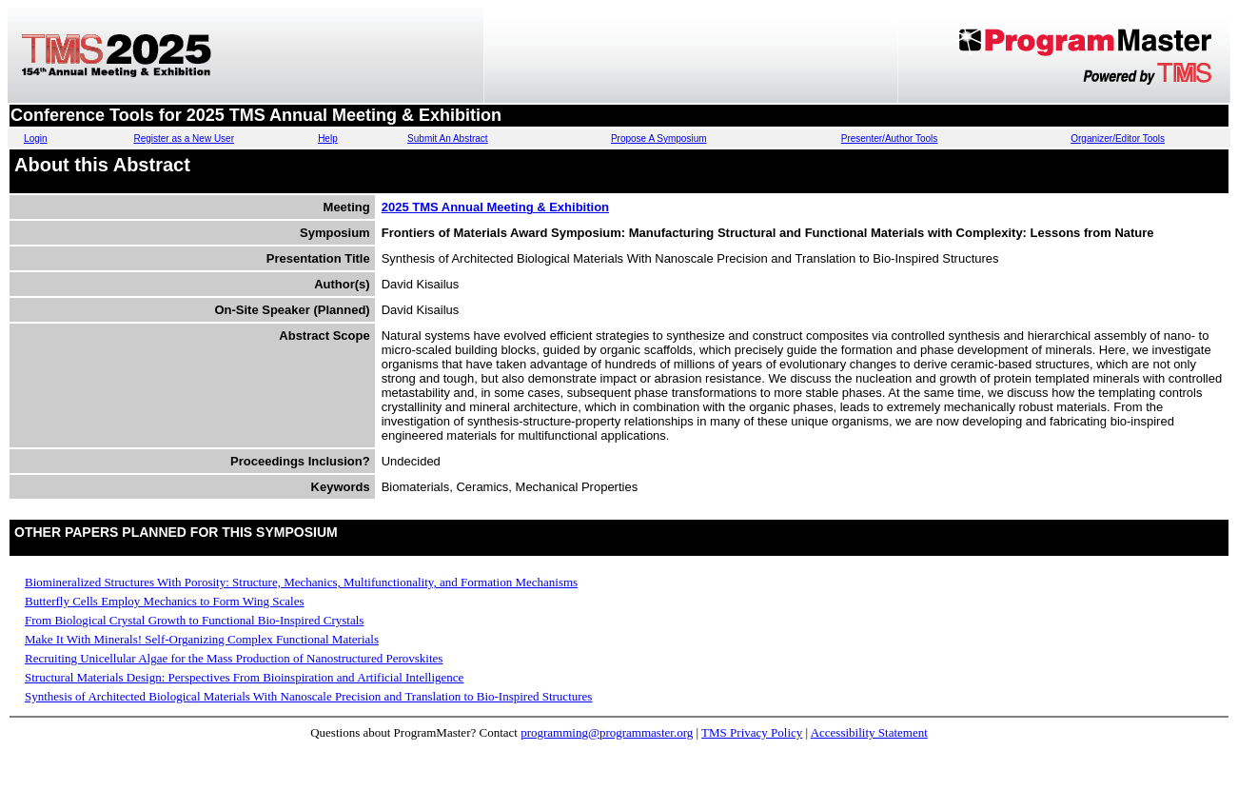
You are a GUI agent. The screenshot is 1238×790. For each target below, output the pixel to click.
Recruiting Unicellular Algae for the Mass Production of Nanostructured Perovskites (233, 658)
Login (35, 138)
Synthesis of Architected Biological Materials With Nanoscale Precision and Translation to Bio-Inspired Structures (308, 696)
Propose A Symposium (659, 138)
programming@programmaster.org (607, 732)
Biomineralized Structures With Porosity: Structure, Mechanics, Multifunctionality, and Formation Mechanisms (301, 582)
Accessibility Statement (869, 732)
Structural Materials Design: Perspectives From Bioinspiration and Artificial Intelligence (244, 677)
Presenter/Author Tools (889, 138)
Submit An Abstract (447, 138)
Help (328, 138)
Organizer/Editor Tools (1118, 138)
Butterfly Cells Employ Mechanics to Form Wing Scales (165, 601)
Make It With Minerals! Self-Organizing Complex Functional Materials (202, 639)
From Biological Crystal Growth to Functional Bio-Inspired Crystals (194, 620)
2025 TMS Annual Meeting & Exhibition (495, 207)
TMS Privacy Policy (751, 732)
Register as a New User (183, 138)
